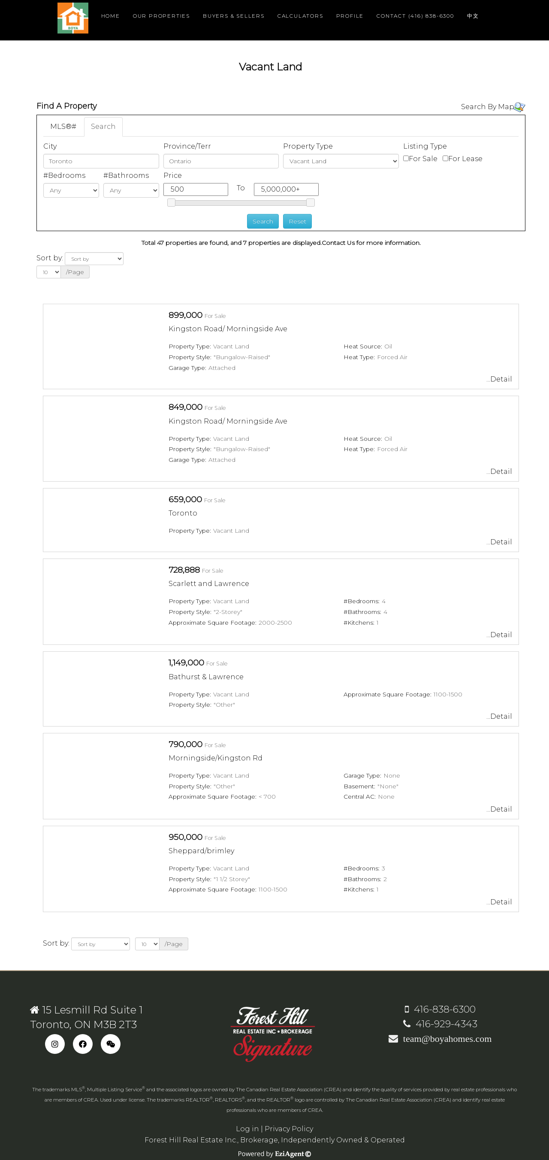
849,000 (185, 407)
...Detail (499, 379)
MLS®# (63, 126)
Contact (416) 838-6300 (415, 15)
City (50, 146)
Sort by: (49, 258)
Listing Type (425, 146)
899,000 (185, 315)
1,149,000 (186, 662)
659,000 (185, 499)
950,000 (185, 837)
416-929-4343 (440, 1024)
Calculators (300, 15)
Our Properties (161, 15)
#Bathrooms (126, 175)
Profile (350, 15)
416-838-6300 (440, 1009)
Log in (247, 1129)
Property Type (308, 146)
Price (172, 175)
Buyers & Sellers (234, 15)
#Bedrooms (64, 175)
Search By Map (487, 107)
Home (110, 15)
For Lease (465, 159)
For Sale (423, 159)
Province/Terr (187, 146)
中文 (473, 15)
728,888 (184, 570)
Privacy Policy (289, 1129)
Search (103, 126)
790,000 (185, 744)
